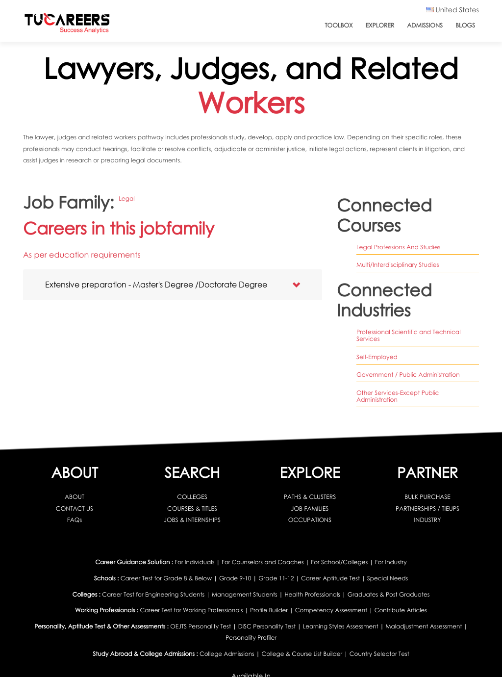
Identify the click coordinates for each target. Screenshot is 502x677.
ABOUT (74, 496)
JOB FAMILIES (310, 508)
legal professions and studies (398, 247)
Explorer (380, 25)
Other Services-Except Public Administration (397, 396)
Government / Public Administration (408, 374)
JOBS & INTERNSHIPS (192, 519)
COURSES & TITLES (192, 508)
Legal (127, 198)
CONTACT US (74, 508)
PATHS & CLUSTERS (310, 496)
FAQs (74, 519)
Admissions (425, 25)
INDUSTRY (427, 519)
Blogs (465, 25)
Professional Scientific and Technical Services (408, 335)
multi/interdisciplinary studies (397, 264)
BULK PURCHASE (427, 496)
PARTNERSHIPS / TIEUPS (427, 508)
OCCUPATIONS (309, 519)
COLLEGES (192, 496)
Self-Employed (377, 357)
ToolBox (338, 25)
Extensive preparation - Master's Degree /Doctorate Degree (156, 284)
